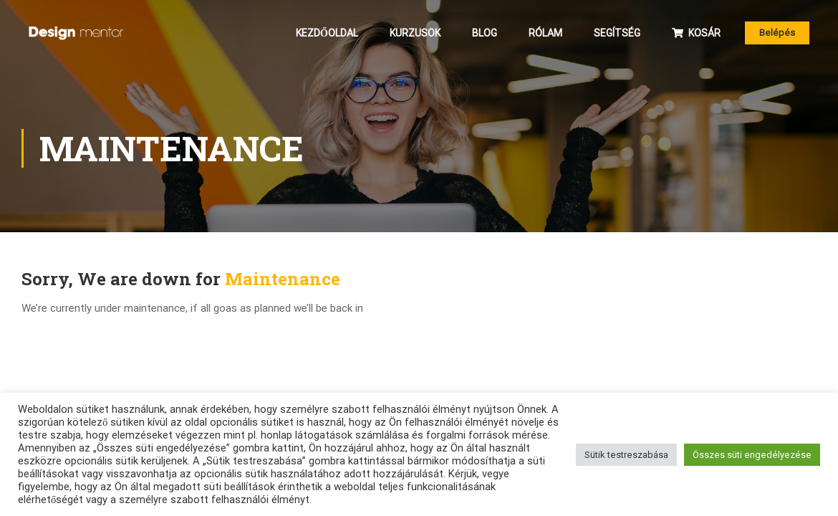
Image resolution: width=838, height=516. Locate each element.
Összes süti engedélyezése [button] (752, 454)
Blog (484, 33)
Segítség (617, 33)
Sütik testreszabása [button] (626, 454)
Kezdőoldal (327, 33)
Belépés (777, 32)
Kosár (696, 33)
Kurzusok (415, 33)
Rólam (545, 33)
